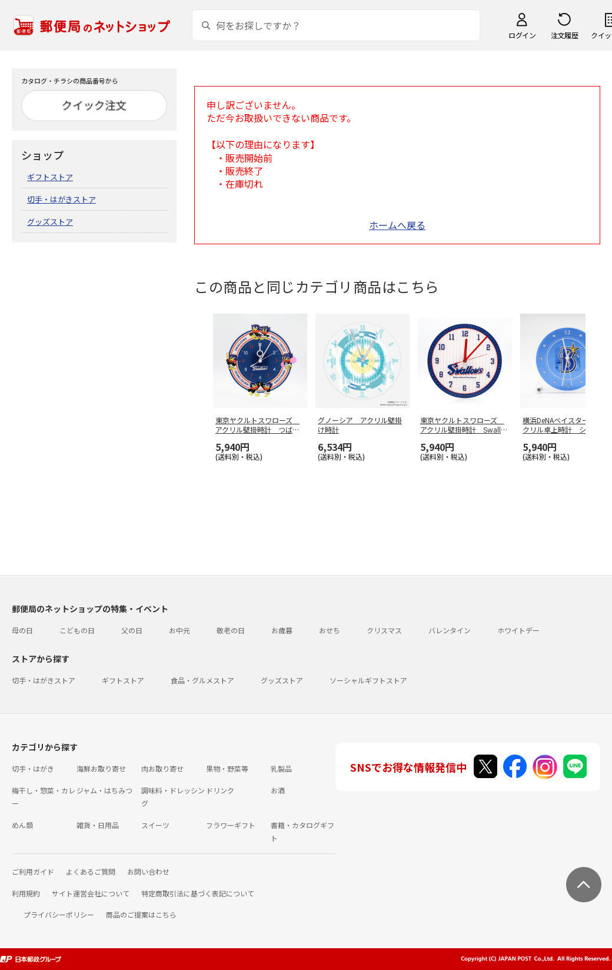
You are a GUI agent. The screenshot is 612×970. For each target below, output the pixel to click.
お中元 (179, 630)
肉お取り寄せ (162, 768)
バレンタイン (449, 630)
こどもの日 (77, 630)
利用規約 (26, 893)
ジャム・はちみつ (104, 790)
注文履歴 (564, 35)
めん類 (22, 825)
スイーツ (155, 825)
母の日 (22, 630)
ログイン (522, 35)
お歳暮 (281, 630)
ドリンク (220, 790)
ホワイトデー (518, 630)
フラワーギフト (230, 825)
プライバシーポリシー (59, 914)
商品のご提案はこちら (141, 914)
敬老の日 (231, 630)
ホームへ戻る (397, 225)
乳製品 (281, 768)
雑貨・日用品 (97, 825)
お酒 (278, 790)
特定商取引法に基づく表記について (197, 893)
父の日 (131, 630)
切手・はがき (33, 768)
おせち (329, 630)
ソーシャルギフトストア (368, 680)
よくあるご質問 (90, 871)
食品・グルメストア (202, 680)
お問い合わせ (148, 871)
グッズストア (50, 221)
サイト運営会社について (90, 893)
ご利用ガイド (33, 871)
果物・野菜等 (227, 768)
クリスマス (384, 630)
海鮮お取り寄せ (101, 768)
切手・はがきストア (61, 199)
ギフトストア (50, 176)
